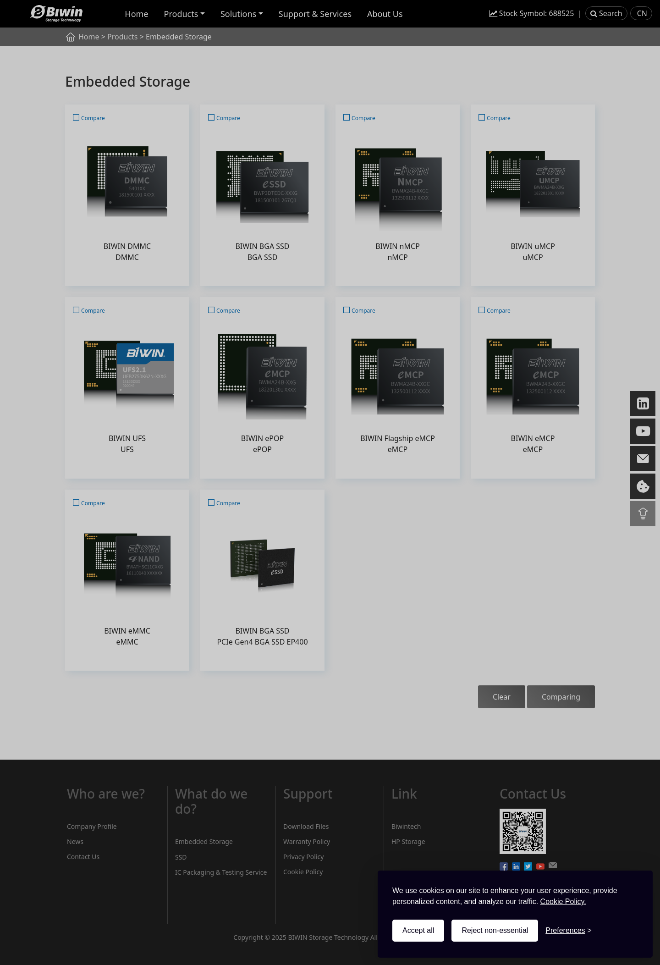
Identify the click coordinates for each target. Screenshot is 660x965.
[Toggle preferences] (568, 930)
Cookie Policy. (563, 901)
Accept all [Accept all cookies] (418, 930)
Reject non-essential (495, 930)
